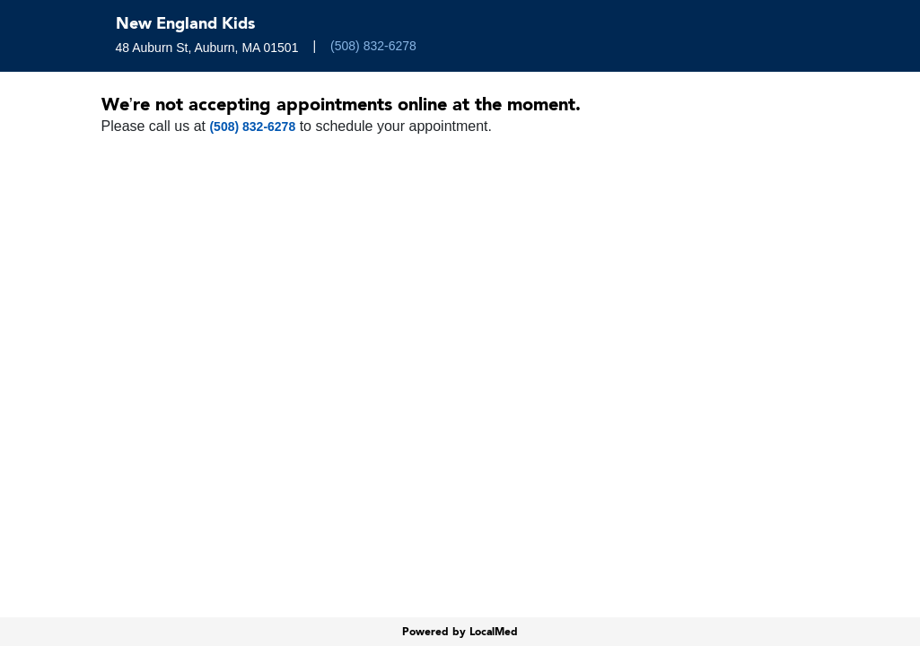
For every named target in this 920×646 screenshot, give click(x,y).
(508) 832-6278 (373, 46)
